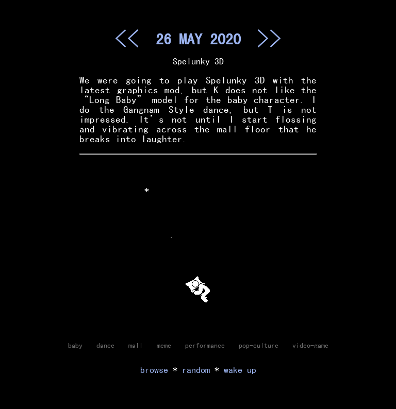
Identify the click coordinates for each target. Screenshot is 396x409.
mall (135, 345)
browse (154, 369)
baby (75, 345)
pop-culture (258, 345)
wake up (240, 369)
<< (126, 38)
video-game (310, 345)
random (196, 369)
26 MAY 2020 (198, 38)
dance (105, 345)
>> (269, 38)
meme (164, 345)
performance (205, 345)
